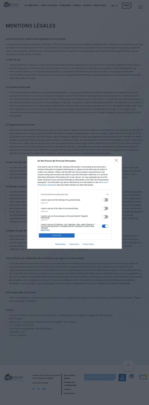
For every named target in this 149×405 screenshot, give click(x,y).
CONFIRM (56, 235)
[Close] (117, 161)
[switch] (105, 200)
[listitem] (74, 194)
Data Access (74, 244)
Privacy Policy (88, 244)
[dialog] (74, 202)
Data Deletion (60, 244)
